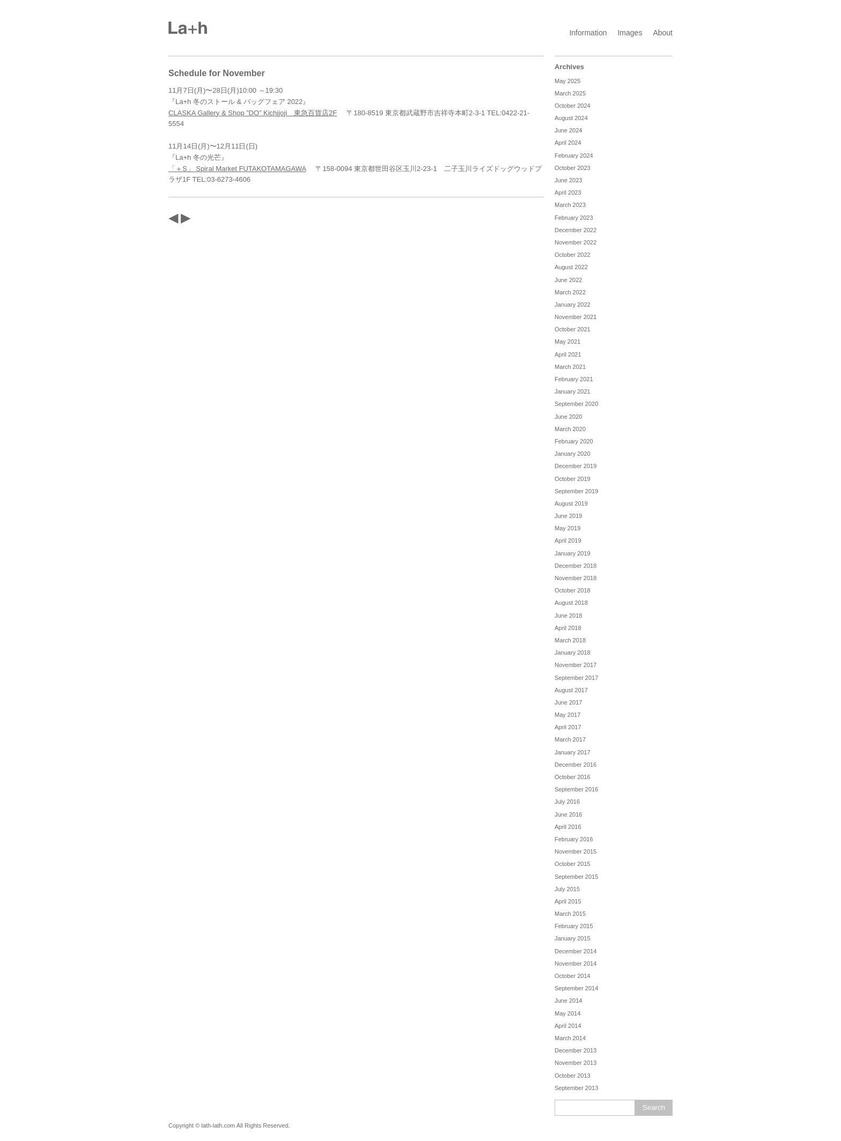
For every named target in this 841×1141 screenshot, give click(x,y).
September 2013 (576, 1088)
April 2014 (568, 1026)
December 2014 (575, 951)
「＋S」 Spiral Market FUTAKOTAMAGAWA (237, 169)
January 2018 (573, 652)
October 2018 (573, 590)
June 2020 (568, 416)
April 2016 (568, 827)
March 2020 (570, 429)
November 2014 (575, 963)
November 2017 (575, 665)
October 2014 (573, 976)
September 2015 (576, 876)
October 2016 (573, 777)
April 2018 (568, 628)
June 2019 (568, 516)
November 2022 (575, 242)
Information (588, 32)
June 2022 (568, 280)
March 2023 (570, 205)
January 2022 (573, 304)
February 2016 (574, 839)
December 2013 (575, 1050)
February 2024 (574, 155)
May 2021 (567, 341)
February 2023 (574, 217)
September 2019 (576, 491)
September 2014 (576, 988)
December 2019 (575, 466)
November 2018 (575, 578)
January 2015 (573, 938)
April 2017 (568, 727)
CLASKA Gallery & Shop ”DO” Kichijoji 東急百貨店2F (252, 113)
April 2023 (568, 192)
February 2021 (574, 379)
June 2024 (568, 130)
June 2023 (568, 180)
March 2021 (570, 367)
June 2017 (568, 702)
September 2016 (576, 789)
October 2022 (573, 254)
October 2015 (573, 864)
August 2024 (571, 118)
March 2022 (570, 292)
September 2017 (576, 678)
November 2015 (575, 851)
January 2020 (573, 453)
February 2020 (574, 441)
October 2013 (573, 1075)
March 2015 (570, 913)
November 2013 (575, 1063)
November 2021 (575, 317)
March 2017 (570, 739)
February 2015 (574, 926)
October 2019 (573, 479)
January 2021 (573, 391)
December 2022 (575, 230)
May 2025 (567, 81)
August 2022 (571, 267)
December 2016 (575, 764)
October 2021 (573, 329)
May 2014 (567, 1013)
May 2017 (567, 715)
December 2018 (575, 565)
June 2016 (568, 814)
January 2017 (573, 752)
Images (629, 32)
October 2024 (573, 105)
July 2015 (567, 889)
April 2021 (568, 354)
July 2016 (567, 801)
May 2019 (567, 528)
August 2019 (571, 503)
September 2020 (576, 404)
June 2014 (568, 1000)
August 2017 (571, 690)
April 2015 (568, 901)
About (663, 32)
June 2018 (568, 615)
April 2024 (568, 142)
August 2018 (571, 602)
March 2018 (570, 640)
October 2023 (573, 168)
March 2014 (570, 1038)
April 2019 (568, 540)
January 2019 (573, 553)
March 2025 (570, 93)
